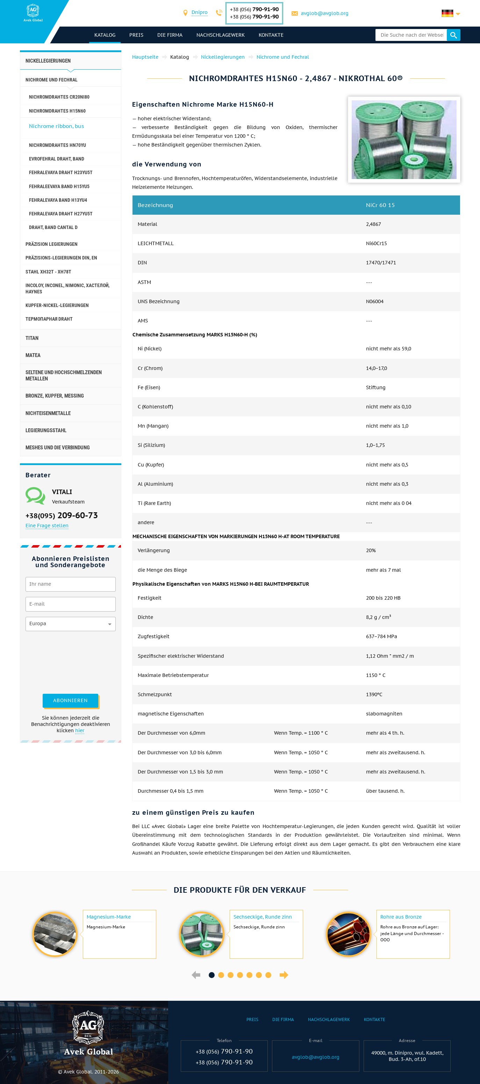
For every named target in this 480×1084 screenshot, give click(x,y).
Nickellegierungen (48, 61)
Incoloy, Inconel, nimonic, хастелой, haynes (67, 288)
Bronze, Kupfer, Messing (55, 396)
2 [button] (221, 975)
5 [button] (249, 975)
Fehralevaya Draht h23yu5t (61, 172)
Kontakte (271, 35)
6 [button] (259, 975)
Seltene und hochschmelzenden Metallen (64, 375)
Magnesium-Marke (109, 917)
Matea (33, 355)
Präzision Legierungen (52, 244)
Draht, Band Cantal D (53, 227)
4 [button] (240, 975)
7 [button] (268, 975)
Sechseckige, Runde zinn (263, 917)
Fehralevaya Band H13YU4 (58, 200)
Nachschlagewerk (221, 35)
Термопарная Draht (49, 319)
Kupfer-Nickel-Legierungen (57, 305)
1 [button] (212, 975)
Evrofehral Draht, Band (56, 159)
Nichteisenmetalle (48, 413)
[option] (93, 934)
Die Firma (170, 35)
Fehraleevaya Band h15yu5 (59, 186)
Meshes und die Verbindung (58, 447)
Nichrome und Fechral (52, 80)
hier (79, 730)
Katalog (105, 35)
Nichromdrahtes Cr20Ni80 (59, 97)
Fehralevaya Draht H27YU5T (61, 213)
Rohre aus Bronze (401, 917)
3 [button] (231, 975)
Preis (137, 35)
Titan (32, 338)
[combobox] (200, 13)
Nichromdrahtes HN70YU (57, 145)
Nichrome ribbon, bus (56, 126)
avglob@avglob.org (325, 13)
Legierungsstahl (46, 430)
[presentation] (54, 661)
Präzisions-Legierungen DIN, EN (61, 258)
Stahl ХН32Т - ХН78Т (48, 271)
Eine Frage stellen (47, 525)
